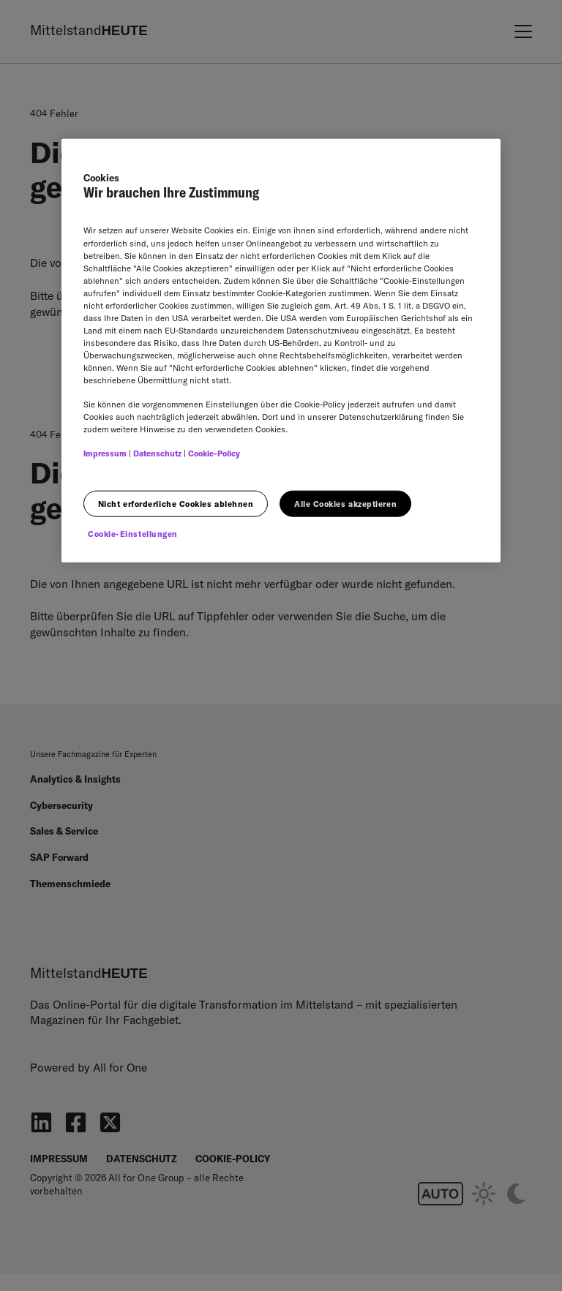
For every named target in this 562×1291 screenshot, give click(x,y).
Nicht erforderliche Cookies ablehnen (176, 503)
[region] (281, 350)
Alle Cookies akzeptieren (345, 503)
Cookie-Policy (214, 453)
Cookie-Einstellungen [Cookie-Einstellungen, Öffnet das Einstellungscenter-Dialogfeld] (133, 534)
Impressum (105, 453)
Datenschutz (157, 453)
